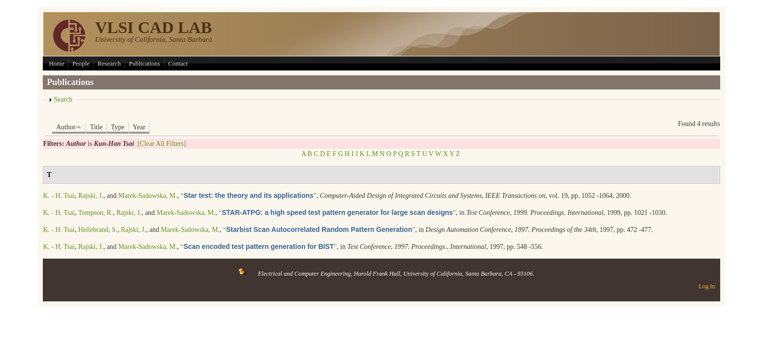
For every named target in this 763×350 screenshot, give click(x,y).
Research (109, 63)
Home (56, 63)
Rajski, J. (91, 195)
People (81, 63)
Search (63, 99)
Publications (144, 63)
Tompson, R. (95, 212)
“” (248, 195)
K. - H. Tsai (58, 195)
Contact (178, 63)
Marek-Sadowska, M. (147, 195)
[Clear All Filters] (161, 143)
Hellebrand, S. (97, 229)
